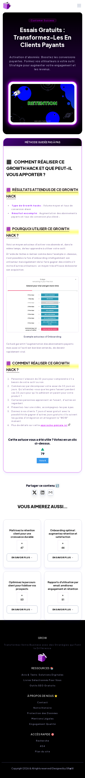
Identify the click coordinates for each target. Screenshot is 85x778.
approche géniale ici (54, 425)
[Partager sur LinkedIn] (42, 492)
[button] (78, 5)
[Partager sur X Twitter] (34, 492)
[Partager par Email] (50, 492)
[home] (7, 5)
